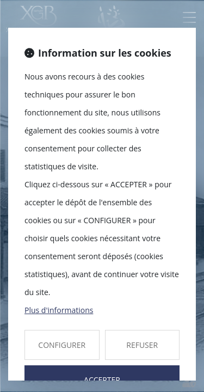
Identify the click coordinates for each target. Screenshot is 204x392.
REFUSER (142, 345)
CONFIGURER (61, 345)
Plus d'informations (58, 310)
